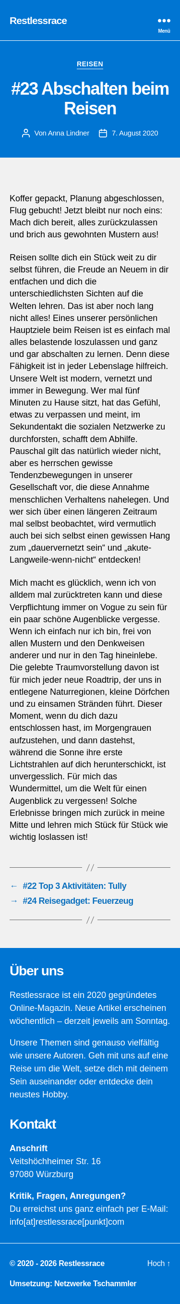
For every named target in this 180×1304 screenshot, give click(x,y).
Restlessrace (38, 20)
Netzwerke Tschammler (95, 1283)
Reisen (90, 64)
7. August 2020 (135, 133)
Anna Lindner (68, 133)
